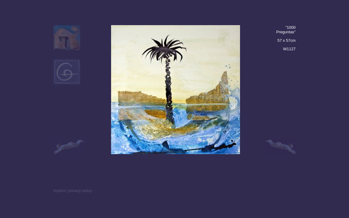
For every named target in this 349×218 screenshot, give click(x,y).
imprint (59, 190)
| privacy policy (79, 190)
